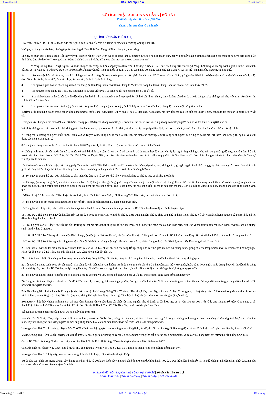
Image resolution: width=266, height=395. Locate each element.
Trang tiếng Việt (256, 2)
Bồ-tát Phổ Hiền (109, 376)
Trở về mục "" (133, 393)
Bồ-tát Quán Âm (120, 372)
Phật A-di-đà (100, 372)
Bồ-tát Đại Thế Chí (143, 372)
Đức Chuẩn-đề (168, 376)
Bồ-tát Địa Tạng (130, 376)
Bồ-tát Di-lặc (150, 376)
